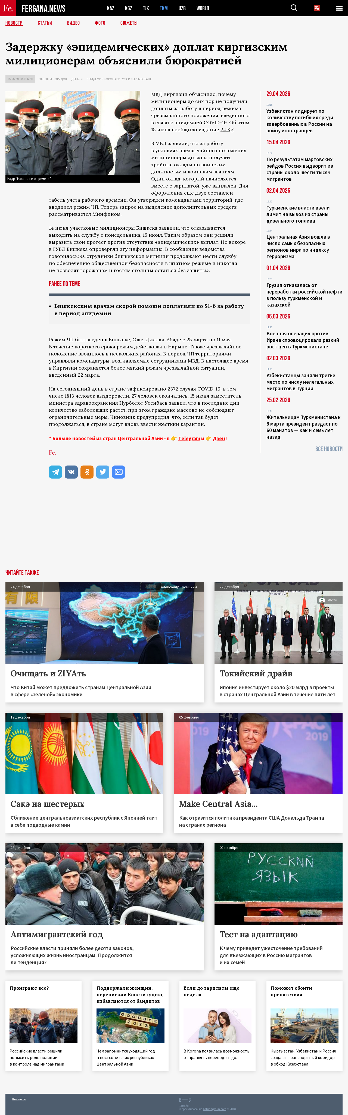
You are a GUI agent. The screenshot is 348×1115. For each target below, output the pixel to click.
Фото (100, 23)
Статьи (45, 23)
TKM (164, 8)
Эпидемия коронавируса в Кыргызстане (119, 79)
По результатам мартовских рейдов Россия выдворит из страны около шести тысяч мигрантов (299, 169)
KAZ (110, 8)
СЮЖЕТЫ (129, 23)
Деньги (77, 79)
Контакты (19, 1099)
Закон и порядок (53, 79)
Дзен (219, 438)
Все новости (329, 449)
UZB (182, 8)
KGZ (128, 8)
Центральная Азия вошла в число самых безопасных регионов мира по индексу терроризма (298, 246)
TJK (146, 8)
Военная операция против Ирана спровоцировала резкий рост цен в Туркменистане (302, 340)
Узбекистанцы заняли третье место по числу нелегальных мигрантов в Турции (300, 382)
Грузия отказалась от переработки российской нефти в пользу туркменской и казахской (304, 295)
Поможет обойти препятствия (291, 991)
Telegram (189, 438)
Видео (73, 23)
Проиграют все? (29, 988)
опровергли (104, 249)
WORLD (203, 8)
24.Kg (227, 129)
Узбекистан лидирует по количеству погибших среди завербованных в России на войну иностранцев (299, 121)
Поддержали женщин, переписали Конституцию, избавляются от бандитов (130, 994)
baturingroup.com (214, 1109)
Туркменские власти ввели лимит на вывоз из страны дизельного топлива (298, 214)
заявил (177, 403)
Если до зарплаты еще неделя (212, 991)
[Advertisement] (174, 529)
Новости (14, 23)
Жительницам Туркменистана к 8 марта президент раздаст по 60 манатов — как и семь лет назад (303, 427)
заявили (169, 228)
